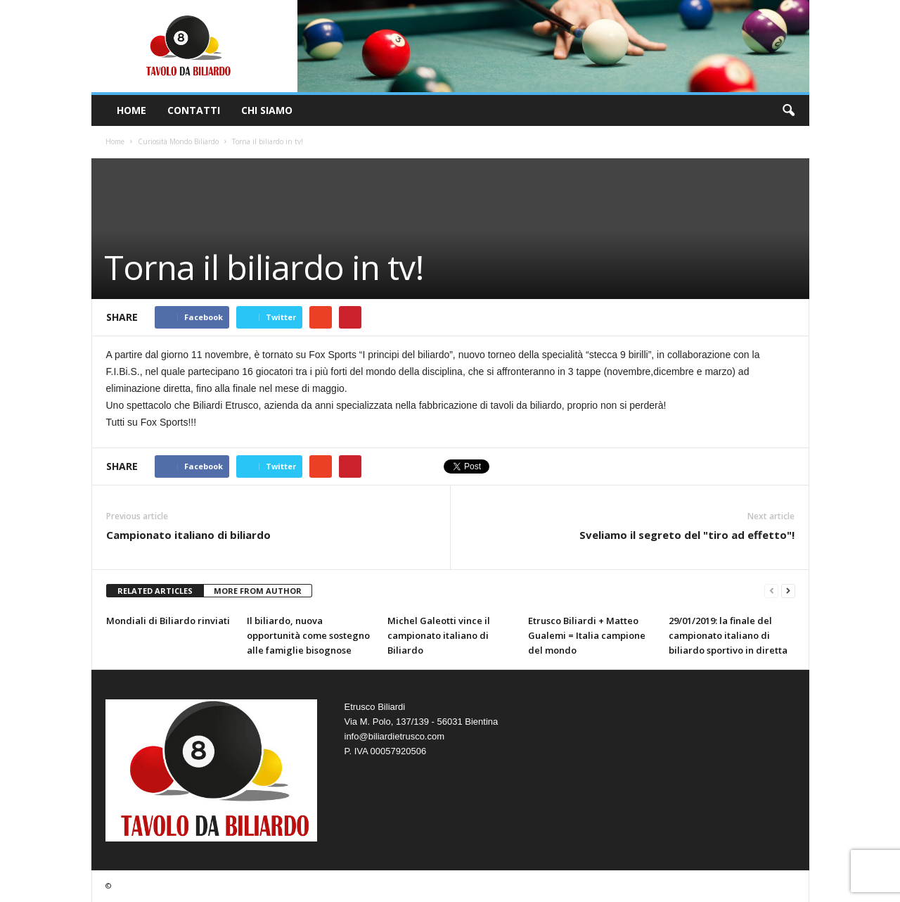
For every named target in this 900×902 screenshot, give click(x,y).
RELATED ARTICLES (155, 590)
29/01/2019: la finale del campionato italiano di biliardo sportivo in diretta (728, 635)
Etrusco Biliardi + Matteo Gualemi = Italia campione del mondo (586, 635)
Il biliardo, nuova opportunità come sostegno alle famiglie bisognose (308, 635)
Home (131, 110)
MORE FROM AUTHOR (258, 590)
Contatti (193, 110)
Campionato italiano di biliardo (188, 535)
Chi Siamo (266, 110)
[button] (788, 110)
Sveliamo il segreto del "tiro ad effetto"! (687, 535)
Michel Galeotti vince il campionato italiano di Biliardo (438, 635)
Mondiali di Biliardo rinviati (168, 620)
